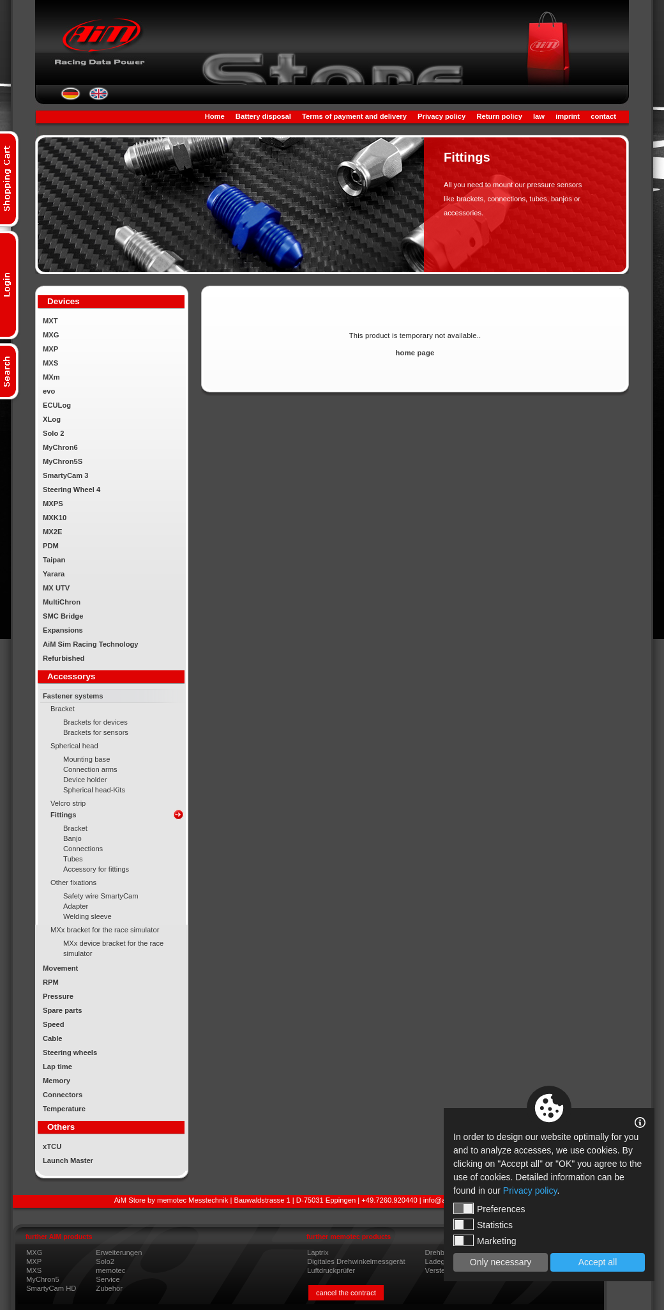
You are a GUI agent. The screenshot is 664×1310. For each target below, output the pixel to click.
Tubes (73, 859)
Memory (56, 1080)
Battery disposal (263, 116)
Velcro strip (68, 803)
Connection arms (90, 769)
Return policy (499, 116)
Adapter (75, 906)
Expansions (63, 630)
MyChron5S (62, 461)
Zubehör (109, 1288)
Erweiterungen (119, 1252)
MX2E (52, 532)
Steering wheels (70, 1052)
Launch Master (68, 1160)
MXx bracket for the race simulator (104, 930)
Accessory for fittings (96, 869)
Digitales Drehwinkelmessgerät (356, 1261)
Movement (60, 968)
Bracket (62, 709)
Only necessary (500, 1262)
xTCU (52, 1146)
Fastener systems (73, 696)
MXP (50, 349)
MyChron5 (42, 1279)
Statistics (483, 1224)
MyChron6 (60, 447)
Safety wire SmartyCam (101, 896)
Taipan (54, 560)
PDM (51, 546)
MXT (50, 321)
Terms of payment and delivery (354, 116)
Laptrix (318, 1252)
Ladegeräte (443, 1261)
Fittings (63, 815)
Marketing (484, 1240)
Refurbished (63, 658)
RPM (51, 982)
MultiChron (61, 602)
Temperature (64, 1109)
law (539, 116)
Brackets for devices (95, 722)
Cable (52, 1038)
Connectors (62, 1094)
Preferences (489, 1208)
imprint (567, 116)
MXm (51, 377)
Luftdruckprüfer (331, 1270)
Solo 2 (53, 433)
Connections (83, 848)
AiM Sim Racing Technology (91, 644)
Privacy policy (441, 116)
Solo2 (105, 1261)
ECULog (57, 405)
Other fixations (73, 882)
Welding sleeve (87, 916)
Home (215, 116)
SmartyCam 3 (66, 475)
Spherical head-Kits (94, 790)
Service (107, 1279)
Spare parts (62, 1010)
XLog (52, 419)
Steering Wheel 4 (71, 489)
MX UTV (56, 588)
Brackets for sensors (95, 732)
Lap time (57, 1066)
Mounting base (86, 759)
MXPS (53, 503)
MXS (50, 363)
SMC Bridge (63, 616)
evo (49, 391)
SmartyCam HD (51, 1288)
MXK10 (54, 517)
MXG (51, 335)
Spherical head (74, 746)
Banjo (72, 838)
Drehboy (438, 1252)
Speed (53, 1024)
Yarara (53, 574)
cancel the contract (346, 1293)
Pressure (58, 996)
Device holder (85, 779)
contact (603, 116)
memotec (110, 1270)
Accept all (597, 1262)
